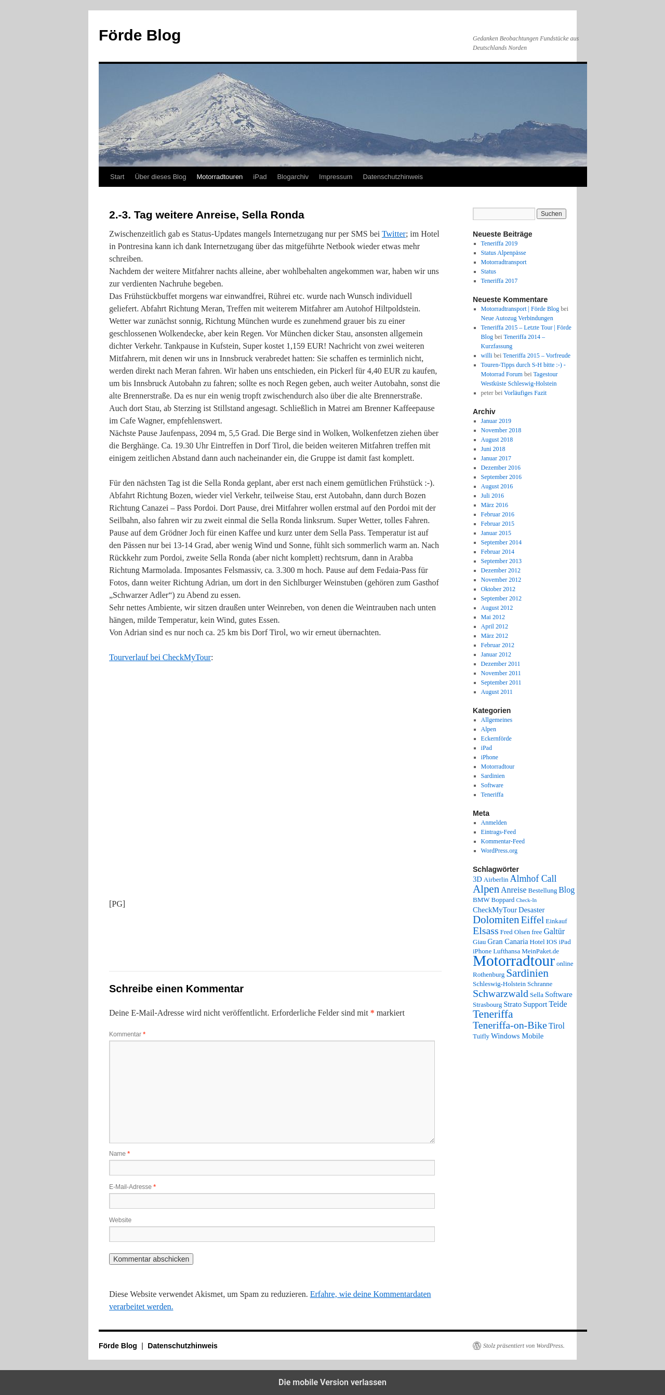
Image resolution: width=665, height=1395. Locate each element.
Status (488, 271)
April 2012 (494, 626)
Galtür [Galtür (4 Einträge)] (554, 931)
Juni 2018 (493, 449)
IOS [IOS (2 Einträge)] (552, 942)
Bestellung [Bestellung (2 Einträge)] (542, 890)
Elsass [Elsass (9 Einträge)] (486, 930)
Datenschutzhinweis (393, 177)
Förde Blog (140, 35)
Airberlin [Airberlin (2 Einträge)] (496, 879)
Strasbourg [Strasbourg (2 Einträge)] (487, 1004)
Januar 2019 (496, 421)
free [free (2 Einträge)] (536, 932)
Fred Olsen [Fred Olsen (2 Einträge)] (515, 932)
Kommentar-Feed (503, 841)
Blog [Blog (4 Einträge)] (566, 889)
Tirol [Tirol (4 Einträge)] (557, 1025)
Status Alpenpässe (503, 252)
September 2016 (501, 477)
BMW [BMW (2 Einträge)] (481, 900)
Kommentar (127, 1034)
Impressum (335, 177)
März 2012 (494, 635)
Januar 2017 (496, 458)
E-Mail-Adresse (132, 1187)
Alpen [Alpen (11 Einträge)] (486, 889)
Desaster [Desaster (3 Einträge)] (531, 910)
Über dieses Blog (160, 177)
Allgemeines (497, 719)
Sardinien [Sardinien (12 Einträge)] (527, 973)
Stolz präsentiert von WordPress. (524, 1345)
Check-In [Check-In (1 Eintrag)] (526, 900)
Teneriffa (492, 794)
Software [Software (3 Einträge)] (559, 994)
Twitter (394, 233)
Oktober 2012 (498, 589)
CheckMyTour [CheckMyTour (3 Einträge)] (495, 910)
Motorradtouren (219, 177)
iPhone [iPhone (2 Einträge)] (482, 951)
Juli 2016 (492, 495)
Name (119, 1153)
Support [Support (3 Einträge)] (535, 1004)
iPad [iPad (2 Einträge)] (565, 942)
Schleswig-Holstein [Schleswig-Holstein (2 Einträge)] (499, 984)
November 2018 (501, 430)
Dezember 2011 (501, 663)
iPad (260, 177)
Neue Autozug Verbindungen (517, 318)
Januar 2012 (496, 654)
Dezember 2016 (501, 467)
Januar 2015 (496, 533)
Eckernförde (496, 738)
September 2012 (501, 598)
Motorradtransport (504, 262)
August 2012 (497, 607)
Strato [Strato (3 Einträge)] (512, 1004)
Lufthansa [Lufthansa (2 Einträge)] (506, 951)
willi (487, 355)
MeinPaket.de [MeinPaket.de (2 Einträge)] (540, 951)
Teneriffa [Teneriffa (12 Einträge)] (493, 1014)
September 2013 (501, 561)
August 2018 (497, 439)
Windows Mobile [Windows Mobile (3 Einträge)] (517, 1036)
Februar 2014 (497, 551)
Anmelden (494, 822)
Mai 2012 (493, 617)
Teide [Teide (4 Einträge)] (558, 1004)
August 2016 (497, 486)
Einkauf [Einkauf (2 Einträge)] (556, 921)
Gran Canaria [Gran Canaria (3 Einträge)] (507, 941)
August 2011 (497, 691)
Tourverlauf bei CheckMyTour (160, 657)
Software (492, 785)
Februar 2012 (497, 645)
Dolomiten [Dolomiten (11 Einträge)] (496, 919)
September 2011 (501, 682)
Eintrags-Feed (498, 832)
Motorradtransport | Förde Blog (520, 308)
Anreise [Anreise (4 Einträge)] (513, 889)
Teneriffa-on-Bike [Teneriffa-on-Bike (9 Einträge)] (510, 1025)
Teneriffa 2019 (499, 243)
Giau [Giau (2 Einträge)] (479, 942)
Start (117, 177)
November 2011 (501, 673)
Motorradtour (498, 766)
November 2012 (501, 579)
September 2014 (501, 542)
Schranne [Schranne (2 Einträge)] (539, 984)
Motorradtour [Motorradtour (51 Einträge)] (514, 960)
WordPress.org (499, 850)
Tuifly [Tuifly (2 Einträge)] (481, 1036)
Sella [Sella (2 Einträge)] (536, 995)
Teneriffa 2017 (499, 280)
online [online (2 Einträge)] (565, 963)
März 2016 (494, 505)
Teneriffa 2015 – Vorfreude (536, 355)
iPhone (489, 757)
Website (120, 1220)
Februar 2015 (497, 523)
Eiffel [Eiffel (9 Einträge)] (532, 919)
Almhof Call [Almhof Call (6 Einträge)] (533, 878)
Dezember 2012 (501, 570)
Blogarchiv (293, 177)
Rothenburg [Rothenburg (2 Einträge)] (488, 974)
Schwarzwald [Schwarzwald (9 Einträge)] (500, 993)
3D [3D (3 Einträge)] (477, 879)
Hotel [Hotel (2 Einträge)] (537, 942)
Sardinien (493, 775)
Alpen (488, 729)
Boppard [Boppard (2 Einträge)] (503, 900)
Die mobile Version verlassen (332, 1382)
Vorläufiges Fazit (525, 392)
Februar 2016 (497, 514)
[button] (144, 934)
